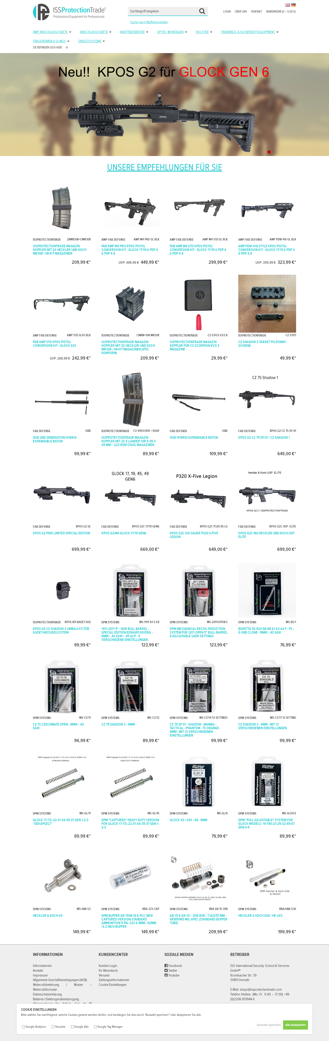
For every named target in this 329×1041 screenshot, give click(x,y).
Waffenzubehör (132, 32)
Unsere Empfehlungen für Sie (164, 167)
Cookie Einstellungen (112, 985)
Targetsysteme (89, 41)
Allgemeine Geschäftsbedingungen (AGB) (60, 980)
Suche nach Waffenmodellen (149, 22)
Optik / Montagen (170, 32)
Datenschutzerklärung (47, 994)
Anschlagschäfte (94, 32)
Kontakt (256, 11)
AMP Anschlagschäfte (50, 32)
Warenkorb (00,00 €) (281, 11)
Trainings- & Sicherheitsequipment (248, 32)
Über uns (241, 11)
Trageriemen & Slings (49, 41)
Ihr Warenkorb (108, 970)
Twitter (170, 970)
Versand (104, 975)
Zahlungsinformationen (114, 980)
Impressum (40, 975)
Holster (202, 32)
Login (227, 11)
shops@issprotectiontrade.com (261, 989)
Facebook (173, 966)
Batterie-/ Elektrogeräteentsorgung (56, 999)
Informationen (42, 966)
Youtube (171, 975)
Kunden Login (108, 966)
